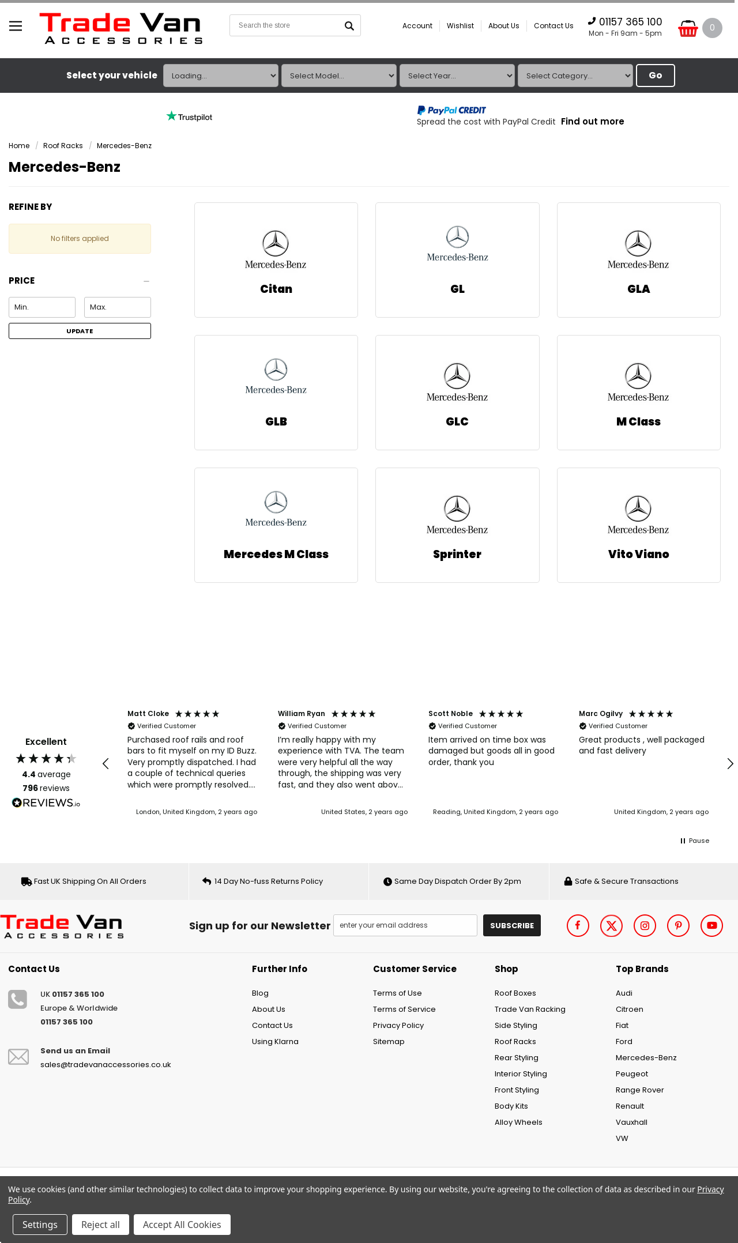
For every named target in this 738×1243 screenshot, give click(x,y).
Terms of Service (404, 1009)
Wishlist (460, 26)
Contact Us (554, 26)
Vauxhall (631, 1122)
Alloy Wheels (519, 1122)
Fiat (622, 1025)
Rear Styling (517, 1057)
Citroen (629, 1009)
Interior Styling (521, 1073)
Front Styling (517, 1089)
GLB (276, 422)
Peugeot (632, 1073)
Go (655, 75)
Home (19, 145)
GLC (457, 422)
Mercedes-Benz (124, 145)
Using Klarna (275, 1041)
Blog (260, 993)
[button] (80, 284)
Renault (630, 1106)
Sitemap (389, 1041)
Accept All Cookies (182, 1224)
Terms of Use (397, 993)
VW (622, 1138)
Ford (624, 1041)
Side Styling (516, 1025)
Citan (276, 289)
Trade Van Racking (530, 1009)
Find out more (592, 121)
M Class (638, 422)
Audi (624, 993)
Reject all (100, 1224)
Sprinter (457, 554)
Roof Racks (63, 145)
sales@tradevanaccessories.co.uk (105, 1064)
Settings (40, 1224)
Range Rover (640, 1089)
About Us (503, 26)
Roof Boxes (515, 993)
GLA (638, 289)
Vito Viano (638, 554)
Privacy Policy (398, 1025)
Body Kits (511, 1106)
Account (417, 26)
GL (457, 289)
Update (79, 331)
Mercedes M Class (276, 554)
